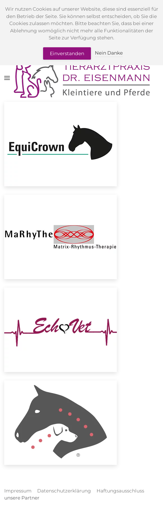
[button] (7, 78)
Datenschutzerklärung (64, 491)
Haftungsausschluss (120, 491)
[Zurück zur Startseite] (81, 78)
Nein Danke (109, 53)
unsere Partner (21, 498)
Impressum (18, 491)
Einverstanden (67, 53)
